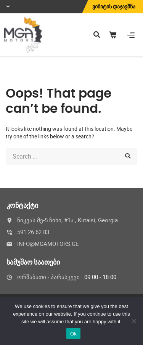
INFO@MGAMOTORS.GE (48, 243)
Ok (73, 334)
